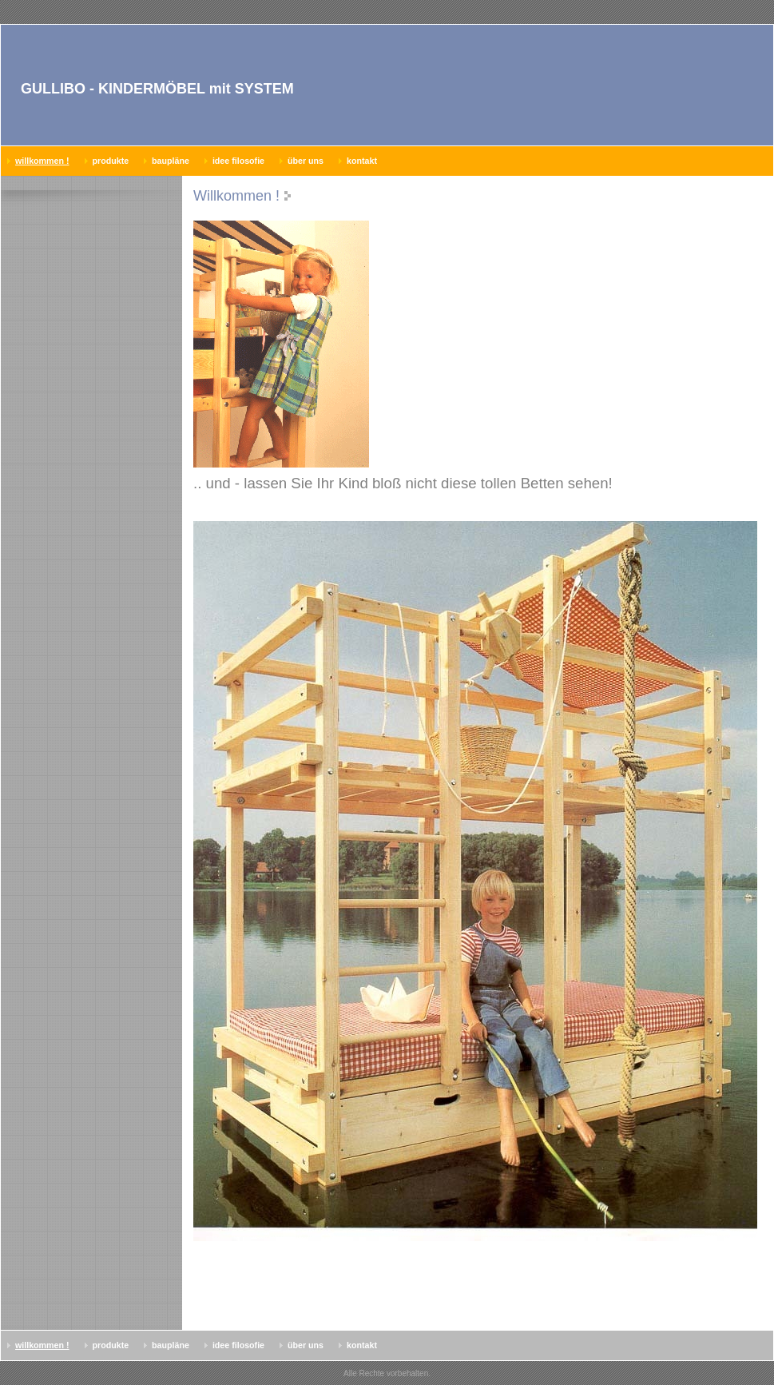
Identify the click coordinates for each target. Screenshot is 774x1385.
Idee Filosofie (238, 160)
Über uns (305, 160)
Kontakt (362, 160)
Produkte (111, 160)
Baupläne (170, 160)
